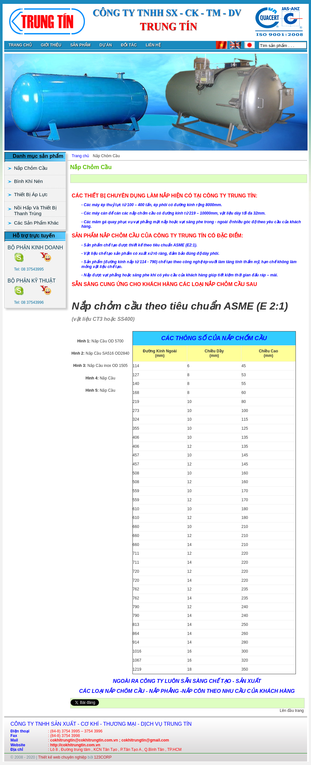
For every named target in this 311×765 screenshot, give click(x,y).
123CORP (103, 757)
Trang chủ (80, 156)
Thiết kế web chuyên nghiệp (62, 757)
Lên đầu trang (292, 710)
